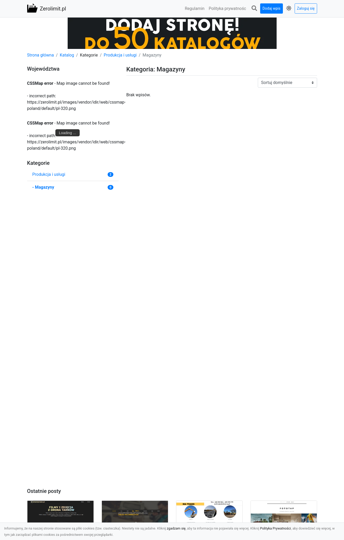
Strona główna (40, 55)
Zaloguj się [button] (306, 8)
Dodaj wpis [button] (272, 8)
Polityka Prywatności (275, 528)
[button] (254, 8)
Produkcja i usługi (120, 55)
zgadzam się (176, 528)
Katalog (67, 55)
